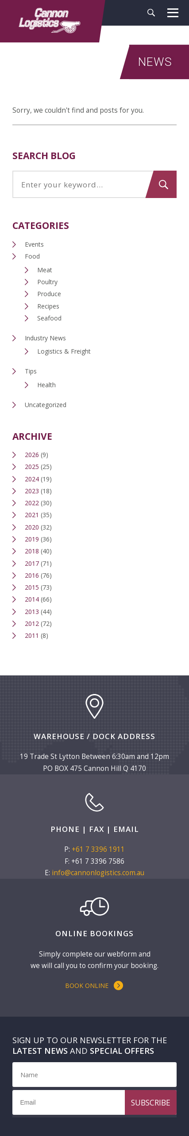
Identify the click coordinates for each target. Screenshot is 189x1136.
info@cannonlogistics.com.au (98, 872)
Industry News (45, 338)
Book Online (86, 985)
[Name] (94, 1074)
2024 (32, 479)
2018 (32, 551)
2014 (32, 599)
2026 (32, 454)
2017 (32, 563)
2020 (32, 527)
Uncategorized (45, 404)
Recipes (48, 306)
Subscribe (150, 1102)
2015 (32, 587)
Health (46, 385)
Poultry (47, 282)
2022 (32, 503)
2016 (32, 575)
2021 (32, 515)
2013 (32, 611)
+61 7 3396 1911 (98, 849)
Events (34, 244)
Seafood (49, 318)
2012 (32, 623)
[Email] (94, 1102)
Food (32, 256)
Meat (44, 270)
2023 (32, 491)
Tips (31, 371)
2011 (32, 635)
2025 (32, 466)
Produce (49, 294)
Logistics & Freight (64, 351)
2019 (32, 539)
